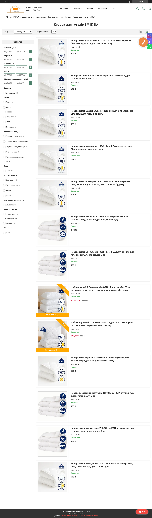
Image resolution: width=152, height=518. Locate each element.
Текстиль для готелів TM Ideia (59, 17)
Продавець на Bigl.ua (76, 513)
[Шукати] (137, 8)
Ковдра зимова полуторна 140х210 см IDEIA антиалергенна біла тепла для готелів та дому (101, 147)
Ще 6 (8, 161)
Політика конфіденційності (89, 516)
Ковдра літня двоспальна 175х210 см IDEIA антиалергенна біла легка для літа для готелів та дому (101, 42)
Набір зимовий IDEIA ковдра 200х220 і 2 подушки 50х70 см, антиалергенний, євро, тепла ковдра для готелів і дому (101, 288)
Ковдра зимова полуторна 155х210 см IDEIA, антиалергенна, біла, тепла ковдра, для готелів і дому (102, 465)
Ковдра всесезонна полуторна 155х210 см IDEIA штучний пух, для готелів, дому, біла (102, 394)
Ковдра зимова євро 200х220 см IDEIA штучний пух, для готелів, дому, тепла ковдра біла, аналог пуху (99, 218)
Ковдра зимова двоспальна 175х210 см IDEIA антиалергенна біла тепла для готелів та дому (102, 112)
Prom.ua (87, 511)
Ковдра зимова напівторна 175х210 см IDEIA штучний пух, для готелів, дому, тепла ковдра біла (102, 429)
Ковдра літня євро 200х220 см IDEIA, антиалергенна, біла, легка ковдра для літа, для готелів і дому (100, 359)
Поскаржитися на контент (69, 516)
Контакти (102, 9)
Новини (90, 9)
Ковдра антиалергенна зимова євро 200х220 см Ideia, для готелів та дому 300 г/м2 (100, 77)
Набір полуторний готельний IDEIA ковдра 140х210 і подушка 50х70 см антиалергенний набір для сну (102, 324)
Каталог (76, 9)
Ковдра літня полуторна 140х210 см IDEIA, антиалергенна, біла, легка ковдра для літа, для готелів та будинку (101, 183)
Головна (64, 9)
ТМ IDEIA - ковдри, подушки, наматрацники (29, 17)
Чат (142, 512)
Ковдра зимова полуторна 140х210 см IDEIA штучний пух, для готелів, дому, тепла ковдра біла (102, 253)
